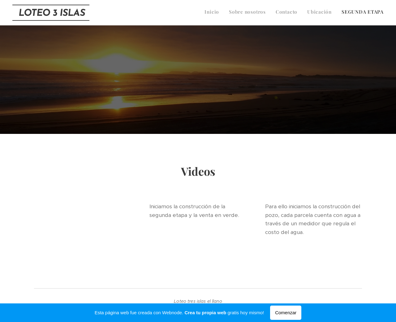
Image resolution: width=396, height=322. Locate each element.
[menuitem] (345, 12)
